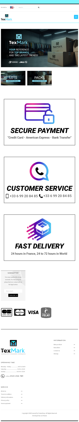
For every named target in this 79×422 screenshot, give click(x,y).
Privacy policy (5, 400)
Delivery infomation (7, 397)
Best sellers (57, 347)
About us (3, 391)
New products (58, 344)
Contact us (57, 351)
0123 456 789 (16, 376)
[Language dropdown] (12, 8)
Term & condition (6, 394)
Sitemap (56, 354)
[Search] (28, 7)
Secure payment (5, 403)
